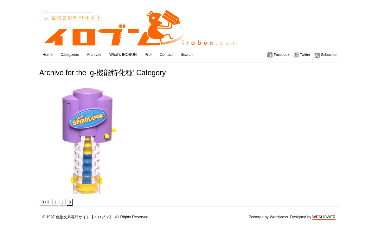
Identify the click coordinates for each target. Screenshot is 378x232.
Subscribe (328, 54)
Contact (166, 54)
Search (187, 54)
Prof (148, 54)
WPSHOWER (324, 217)
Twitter (305, 54)
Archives (94, 54)
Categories (70, 54)
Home (47, 54)
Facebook (281, 54)
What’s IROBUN (123, 54)
